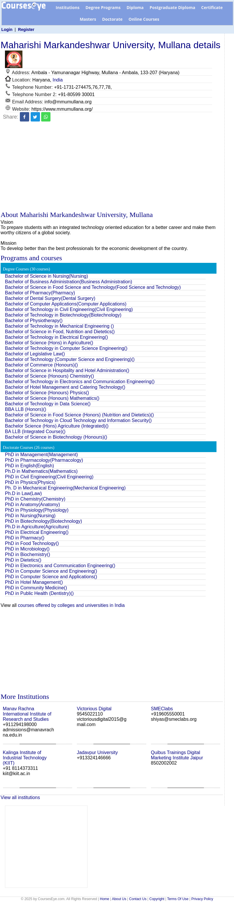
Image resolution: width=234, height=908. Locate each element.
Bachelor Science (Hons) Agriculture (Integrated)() (57, 425)
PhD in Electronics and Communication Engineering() (60, 565)
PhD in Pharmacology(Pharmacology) (44, 460)
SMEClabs (162, 708)
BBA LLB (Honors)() (25, 409)
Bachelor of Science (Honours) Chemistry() (49, 376)
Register (26, 29)
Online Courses (143, 19)
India (58, 79)
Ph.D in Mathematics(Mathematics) (41, 471)
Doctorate (112, 19)
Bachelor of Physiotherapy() (33, 320)
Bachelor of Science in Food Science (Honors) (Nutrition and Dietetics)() (79, 414)
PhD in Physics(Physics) (30, 482)
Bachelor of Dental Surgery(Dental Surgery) (50, 298)
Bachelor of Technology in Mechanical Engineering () (59, 326)
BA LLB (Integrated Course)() (35, 431)
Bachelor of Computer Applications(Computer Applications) (65, 303)
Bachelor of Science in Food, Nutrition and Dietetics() (60, 331)
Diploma (135, 7)
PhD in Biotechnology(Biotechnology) (43, 521)
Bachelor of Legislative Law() (35, 353)
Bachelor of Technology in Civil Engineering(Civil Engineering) (69, 309)
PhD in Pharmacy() (24, 537)
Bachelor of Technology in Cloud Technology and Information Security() (78, 420)
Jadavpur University (97, 752)
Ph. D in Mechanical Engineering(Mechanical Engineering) (65, 487)
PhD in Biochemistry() (27, 554)
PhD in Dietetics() (23, 560)
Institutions (68, 7)
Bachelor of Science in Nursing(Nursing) (46, 276)
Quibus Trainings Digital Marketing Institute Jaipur (177, 755)
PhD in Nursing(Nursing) (30, 515)
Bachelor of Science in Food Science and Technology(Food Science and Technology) (93, 287)
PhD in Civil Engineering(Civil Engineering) (49, 476)
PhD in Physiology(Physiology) (37, 510)
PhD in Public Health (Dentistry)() (39, 593)
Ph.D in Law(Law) (23, 493)
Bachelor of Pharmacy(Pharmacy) (40, 292)
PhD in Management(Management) (41, 454)
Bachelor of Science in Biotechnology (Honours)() (56, 437)
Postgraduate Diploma (172, 7)
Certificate (212, 7)
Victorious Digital (94, 708)
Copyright (156, 899)
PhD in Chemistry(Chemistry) (35, 498)
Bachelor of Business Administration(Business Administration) (68, 281)
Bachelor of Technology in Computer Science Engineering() (66, 348)
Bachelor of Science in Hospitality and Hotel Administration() (67, 370)
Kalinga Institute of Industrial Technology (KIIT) (25, 757)
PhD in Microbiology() (27, 548)
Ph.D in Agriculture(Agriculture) (37, 526)
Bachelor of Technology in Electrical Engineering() (56, 337)
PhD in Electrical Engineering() (37, 532)
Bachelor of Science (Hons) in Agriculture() (49, 342)
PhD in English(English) (29, 465)
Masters (88, 19)
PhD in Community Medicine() (36, 587)
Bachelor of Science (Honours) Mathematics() (52, 398)
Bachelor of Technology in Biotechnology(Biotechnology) (63, 314)
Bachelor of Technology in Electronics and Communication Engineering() (80, 381)
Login (6, 29)
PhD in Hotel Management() (34, 582)
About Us (119, 899)
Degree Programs (103, 7)
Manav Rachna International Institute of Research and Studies (27, 714)
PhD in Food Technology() (32, 543)
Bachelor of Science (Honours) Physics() (47, 392)
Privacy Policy (202, 899)
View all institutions (20, 797)
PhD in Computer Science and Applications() (51, 576)
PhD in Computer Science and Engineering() (51, 571)
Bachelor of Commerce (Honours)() (41, 364)
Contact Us (137, 899)
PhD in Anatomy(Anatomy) (32, 504)
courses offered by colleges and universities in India (71, 605)
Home (104, 899)
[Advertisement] (112, 167)
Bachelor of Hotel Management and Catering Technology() (65, 387)
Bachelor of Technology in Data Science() (47, 403)
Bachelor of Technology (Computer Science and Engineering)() (70, 359)
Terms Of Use (177, 899)
